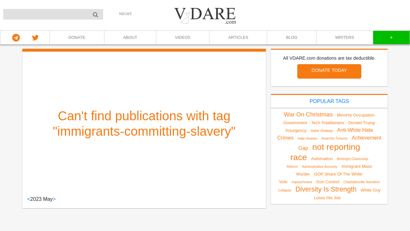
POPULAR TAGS (329, 101)
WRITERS (344, 37)
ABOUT (130, 37)
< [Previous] (28, 199)
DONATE (77, 37)
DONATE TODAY (329, 70)
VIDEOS (182, 37)
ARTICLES (238, 37)
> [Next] (54, 199)
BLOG (292, 37)
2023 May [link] (41, 199)
